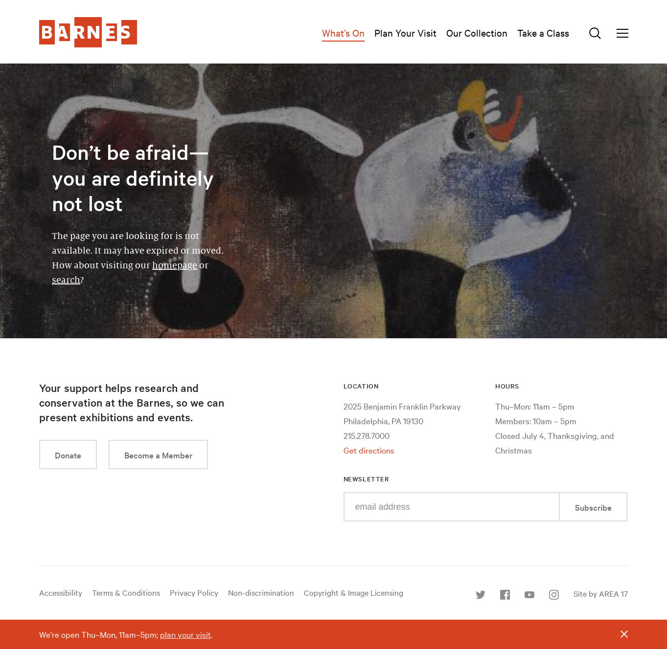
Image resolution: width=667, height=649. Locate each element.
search (66, 280)
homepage (174, 265)
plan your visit (185, 634)
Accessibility (60, 592)
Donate (68, 454)
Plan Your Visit (405, 32)
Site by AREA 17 (601, 593)
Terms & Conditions (126, 592)
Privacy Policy (194, 592)
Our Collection (476, 32)
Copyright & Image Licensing (353, 592)
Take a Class (543, 32)
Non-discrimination (261, 592)
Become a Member (158, 454)
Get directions (369, 449)
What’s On (343, 32)
